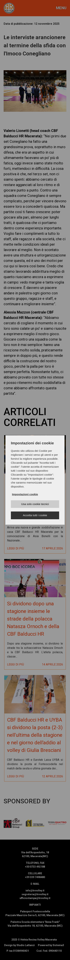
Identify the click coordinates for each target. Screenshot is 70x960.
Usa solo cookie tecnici (35, 504)
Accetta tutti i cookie (35, 515)
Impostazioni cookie (25, 494)
